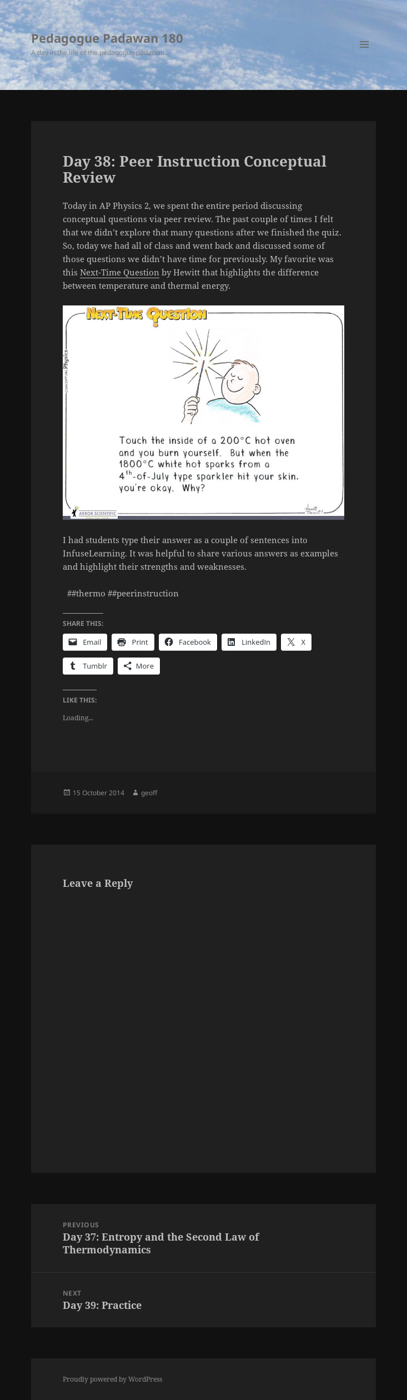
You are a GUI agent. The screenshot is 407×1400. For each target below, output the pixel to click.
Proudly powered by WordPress (112, 1379)
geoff (149, 792)
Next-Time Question (119, 272)
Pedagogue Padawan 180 (107, 37)
